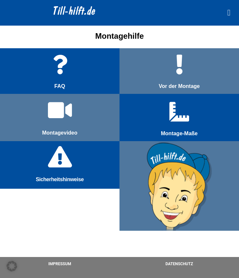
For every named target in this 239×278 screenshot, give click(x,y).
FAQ (59, 86)
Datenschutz (179, 264)
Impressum (59, 264)
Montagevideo (59, 133)
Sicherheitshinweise (60, 179)
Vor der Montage (179, 86)
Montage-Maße (179, 133)
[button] (228, 13)
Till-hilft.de (74, 11)
